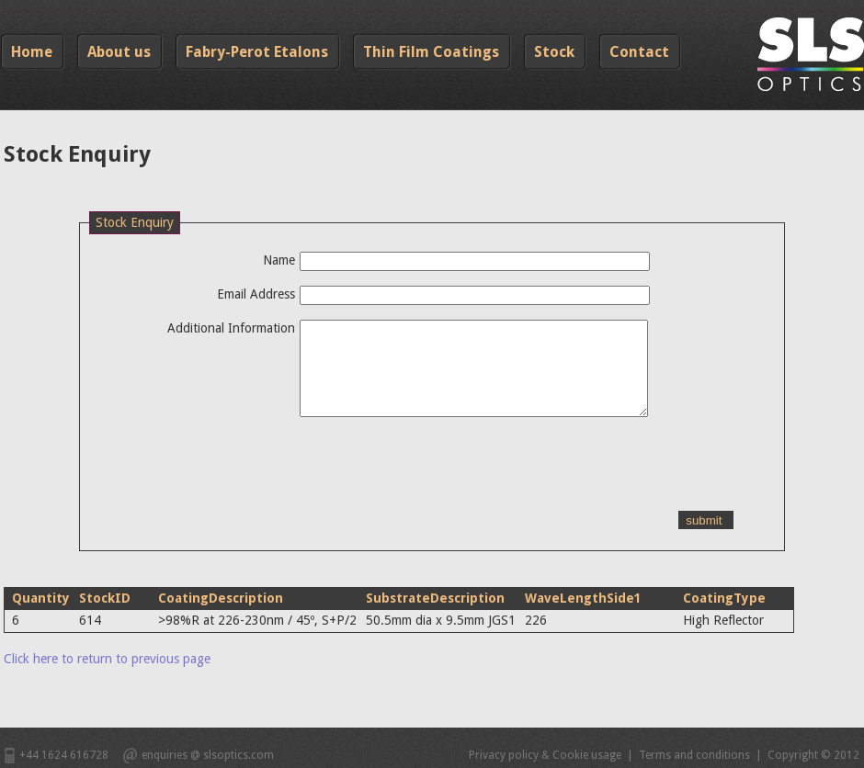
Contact (639, 52)
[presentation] (229, 475)
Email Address (256, 294)
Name (279, 260)
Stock (554, 52)
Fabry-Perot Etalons (257, 52)
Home (31, 52)
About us (119, 52)
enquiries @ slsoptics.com (208, 755)
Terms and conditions (694, 755)
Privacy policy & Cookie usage (545, 755)
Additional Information (231, 328)
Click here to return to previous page (107, 658)
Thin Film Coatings (431, 52)
